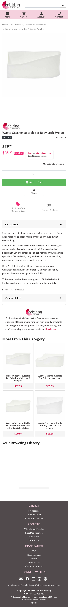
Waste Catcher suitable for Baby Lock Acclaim (50, 376)
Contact (59, 15)
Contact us (34, 540)
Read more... (51, 329)
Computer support (34, 566)
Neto (44, 600)
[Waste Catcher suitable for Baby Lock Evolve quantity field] (34, 173)
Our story (34, 536)
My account (34, 510)
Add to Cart (34, 182)
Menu (7, 15)
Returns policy (34, 555)
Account (41, 15)
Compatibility (13, 297)
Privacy (34, 558)
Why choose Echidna (34, 529)
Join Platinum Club (43, 153)
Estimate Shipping (53, 164)
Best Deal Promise (34, 532)
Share (34, 191)
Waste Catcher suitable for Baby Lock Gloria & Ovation (50, 425)
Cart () (23, 15)
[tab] (34, 224)
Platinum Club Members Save (18, 210)
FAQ (34, 551)
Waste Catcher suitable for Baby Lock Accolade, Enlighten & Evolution (18, 425)
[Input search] (42, 5)
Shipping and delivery (34, 518)
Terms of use (34, 562)
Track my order (34, 514)
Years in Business (50, 210)
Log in (30, 153)
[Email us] (21, 578)
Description (12, 224)
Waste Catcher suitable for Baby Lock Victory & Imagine (18, 378)
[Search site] (63, 5)
